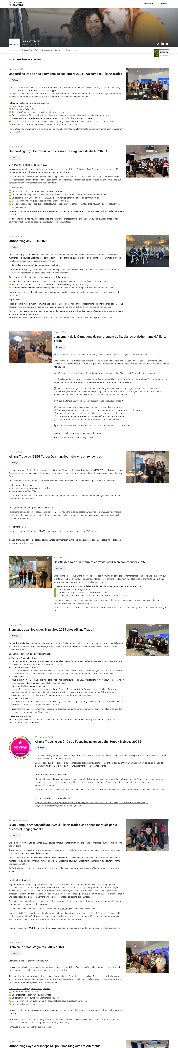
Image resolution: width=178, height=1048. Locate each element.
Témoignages (71, 50)
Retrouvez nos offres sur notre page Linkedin (74, 437)
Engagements (47, 50)
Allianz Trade (65, 361)
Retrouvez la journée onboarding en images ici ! (30, 1027)
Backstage (59, 50)
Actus (37, 50)
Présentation (27, 50)
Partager (15, 80)
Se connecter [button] (148, 4)
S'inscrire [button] (163, 4)
